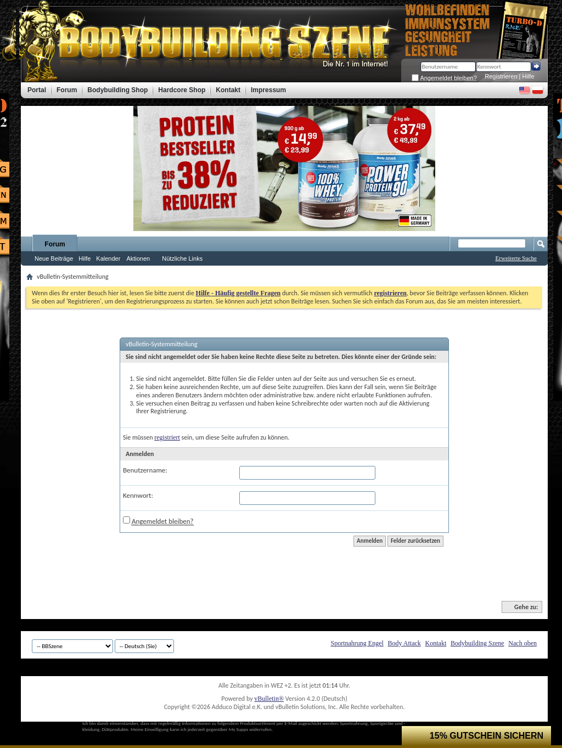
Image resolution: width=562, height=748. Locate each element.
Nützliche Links (182, 258)
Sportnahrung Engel (356, 643)
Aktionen (138, 258)
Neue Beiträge (54, 258)
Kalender (108, 258)
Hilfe (528, 76)
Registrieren (501, 76)
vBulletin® (269, 698)
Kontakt (436, 643)
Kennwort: (138, 495)
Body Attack (404, 643)
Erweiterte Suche (516, 258)
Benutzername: (145, 470)
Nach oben (522, 643)
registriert (167, 437)
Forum (54, 244)
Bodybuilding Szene (477, 643)
